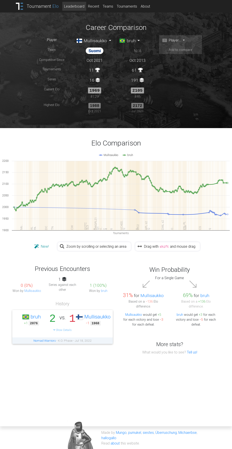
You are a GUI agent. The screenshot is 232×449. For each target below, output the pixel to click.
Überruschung (166, 432)
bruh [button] (127, 40)
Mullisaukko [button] (92, 40)
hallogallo (108, 437)
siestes (148, 432)
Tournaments (127, 6)
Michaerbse (187, 432)
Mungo (121, 432)
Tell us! (192, 351)
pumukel (134, 432)
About (145, 6)
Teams (108, 6)
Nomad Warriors (44, 340)
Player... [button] (171, 40)
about (115, 443)
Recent (93, 6)
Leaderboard (74, 6)
